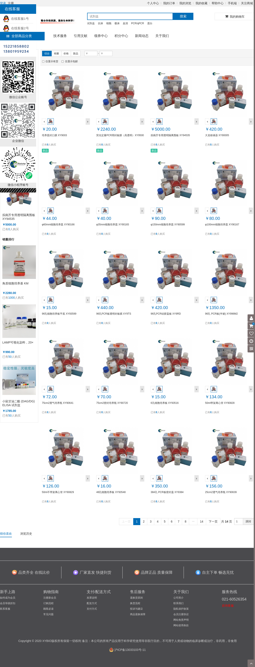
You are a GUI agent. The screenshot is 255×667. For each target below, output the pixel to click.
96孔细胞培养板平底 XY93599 (59, 313)
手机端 (232, 3)
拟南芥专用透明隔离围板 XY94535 (18, 216)
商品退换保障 (137, 614)
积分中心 (121, 36)
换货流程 (135, 603)
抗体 (100, 23)
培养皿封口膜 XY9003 (54, 135)
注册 (11, 3)
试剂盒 (91, 23)
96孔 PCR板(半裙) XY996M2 (221, 313)
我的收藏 (201, 3)
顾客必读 (48, 608)
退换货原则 (136, 597)
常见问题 (48, 614)
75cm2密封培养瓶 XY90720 (112, 402)
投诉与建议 (136, 608)
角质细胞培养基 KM (15, 283)
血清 (125, 23)
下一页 (213, 521)
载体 (117, 23)
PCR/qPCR (137, 23)
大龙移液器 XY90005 (217, 135)
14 (201, 521)
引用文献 (80, 36)
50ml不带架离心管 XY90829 (58, 492)
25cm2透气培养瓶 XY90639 (221, 492)
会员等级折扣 (7, 603)
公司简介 (178, 597)
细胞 (108, 23)
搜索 (183, 16)
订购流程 (48, 603)
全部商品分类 (19, 36)
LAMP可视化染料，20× (17, 342)
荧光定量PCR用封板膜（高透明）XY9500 (120, 135)
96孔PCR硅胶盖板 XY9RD (166, 313)
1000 (11, 297)
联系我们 (178, 603)
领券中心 (101, 36)
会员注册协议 (181, 614)
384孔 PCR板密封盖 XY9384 (167, 492)
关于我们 (162, 36)
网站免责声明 (181, 619)
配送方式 (92, 603)
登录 (3, 3)
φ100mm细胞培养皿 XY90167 (222, 224)
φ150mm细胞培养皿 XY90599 (168, 224)
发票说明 (92, 597)
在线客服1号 (16, 18)
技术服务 (60, 36)
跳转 (248, 521)
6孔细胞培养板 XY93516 (164, 402)
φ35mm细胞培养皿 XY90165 (112, 224)
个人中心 (153, 3)
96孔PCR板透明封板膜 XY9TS (113, 313)
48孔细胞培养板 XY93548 (111, 492)
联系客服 (5, 608)
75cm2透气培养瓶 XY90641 (58, 402)
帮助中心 (218, 3)
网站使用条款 (181, 625)
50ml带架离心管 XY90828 (220, 402)
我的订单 (169, 3)
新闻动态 (142, 36)
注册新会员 (49, 597)
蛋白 (149, 23)
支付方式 (92, 608)
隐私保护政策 (181, 608)
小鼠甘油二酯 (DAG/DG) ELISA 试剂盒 (18, 403)
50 (10, 356)
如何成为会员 (7, 597)
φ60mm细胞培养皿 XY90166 (58, 224)
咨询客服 (228, 605)
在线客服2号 (16, 28)
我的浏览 (185, 3)
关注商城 (247, 3)
